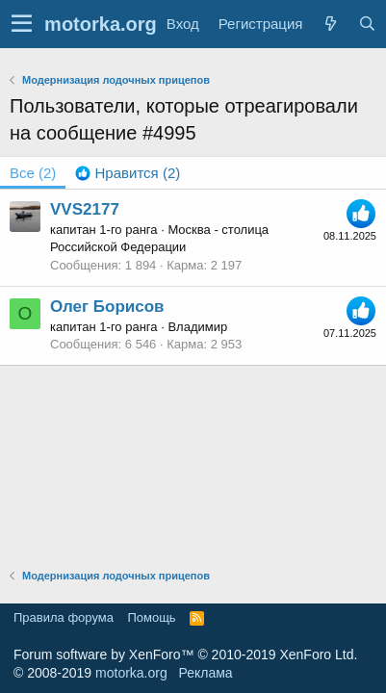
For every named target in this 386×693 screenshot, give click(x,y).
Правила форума (63, 617)
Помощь (151, 617)
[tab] (127, 173)
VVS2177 (84, 209)
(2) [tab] (33, 173)
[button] (21, 24)
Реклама (205, 672)
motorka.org (131, 672)
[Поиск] (366, 23)
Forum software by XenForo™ (185, 654)
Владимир (197, 327)
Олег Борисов (107, 306)
